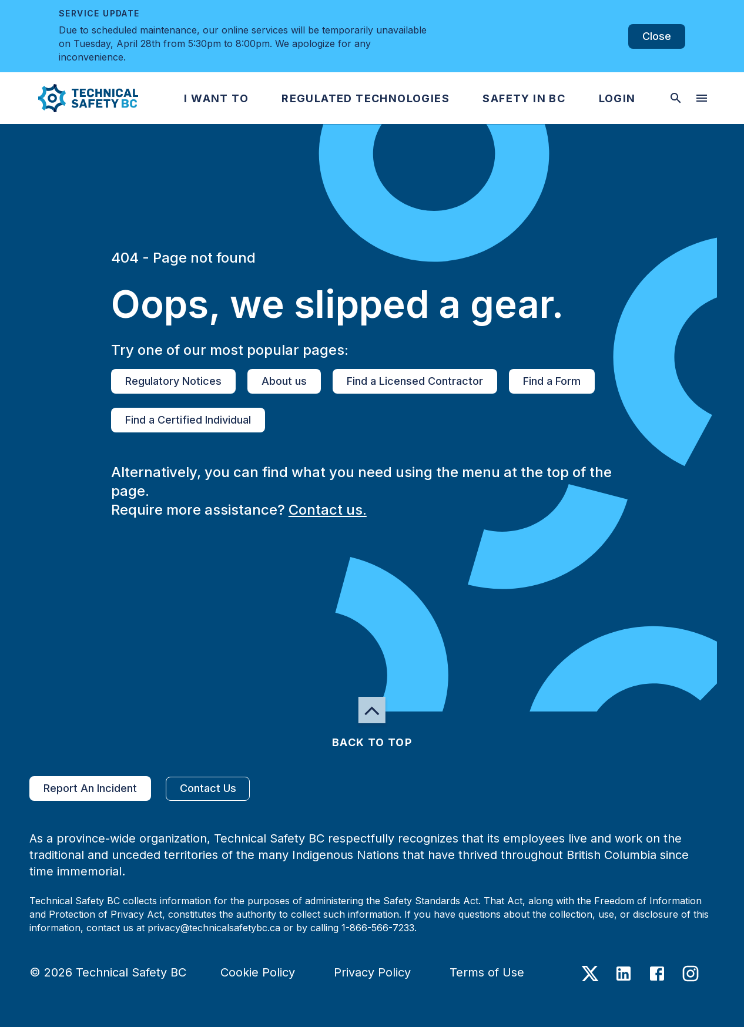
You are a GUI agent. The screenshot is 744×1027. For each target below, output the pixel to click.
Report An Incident (90, 788)
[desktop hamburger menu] (702, 98)
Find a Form (552, 381)
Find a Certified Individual (188, 420)
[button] (78, 98)
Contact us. (328, 509)
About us (284, 381)
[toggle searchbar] (676, 98)
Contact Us (207, 788)
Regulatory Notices (173, 381)
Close (656, 36)
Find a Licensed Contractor (415, 381)
